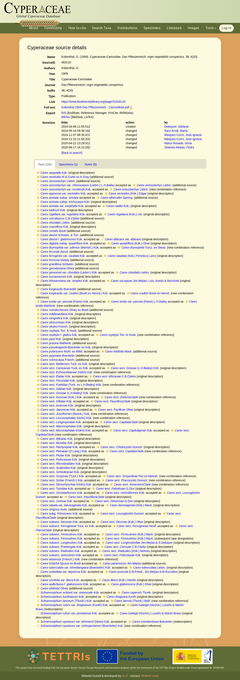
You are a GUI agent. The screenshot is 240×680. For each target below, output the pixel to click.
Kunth (119, 596)
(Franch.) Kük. (58, 559)
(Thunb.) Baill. (130, 600)
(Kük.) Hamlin (116, 580)
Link (52, 101)
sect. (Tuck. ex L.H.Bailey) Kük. (69, 384)
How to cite (77, 28)
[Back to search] (71, 152)
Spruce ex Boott (58, 563)
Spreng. (114, 197)
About (33, 28)
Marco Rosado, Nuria (178, 143)
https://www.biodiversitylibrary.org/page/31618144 (93, 101)
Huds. (52, 509)
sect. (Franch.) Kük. (59, 480)
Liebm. (56, 181)
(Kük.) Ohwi (127, 243)
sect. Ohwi (113, 409)
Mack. (116, 351)
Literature (174, 28)
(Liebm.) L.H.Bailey (75, 185)
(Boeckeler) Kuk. (80, 625)
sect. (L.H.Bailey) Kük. (132, 368)
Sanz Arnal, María (175, 130)
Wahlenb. (54, 343)
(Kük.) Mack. (129, 505)
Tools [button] (210, 28)
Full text (49, 107)
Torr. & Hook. (56, 330)
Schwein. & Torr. (57, 235)
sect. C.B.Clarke (112, 376)
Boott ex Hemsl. (148, 293)
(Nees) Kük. (73, 621)
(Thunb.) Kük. (64, 600)
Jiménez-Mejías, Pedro (179, 147)
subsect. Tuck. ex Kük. (65, 526)
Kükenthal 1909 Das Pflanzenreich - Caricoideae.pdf (95, 107)
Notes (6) (91, 164)
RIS (63, 113)
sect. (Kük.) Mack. (127, 534)
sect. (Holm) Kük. (64, 372)
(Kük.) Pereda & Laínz (129, 255)
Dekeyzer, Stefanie (176, 126)
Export (50, 113)
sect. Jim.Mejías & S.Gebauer (137, 542)
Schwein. (55, 264)
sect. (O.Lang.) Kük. (62, 451)
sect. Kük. (53, 376)
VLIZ (125, 676)
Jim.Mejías (119, 563)
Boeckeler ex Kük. (63, 347)
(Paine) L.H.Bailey (136, 301)
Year (52, 73)
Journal (50, 85)
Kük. (52, 172)
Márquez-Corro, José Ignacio (183, 135)
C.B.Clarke (58, 218)
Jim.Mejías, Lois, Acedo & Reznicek (142, 280)
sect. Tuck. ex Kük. (62, 364)
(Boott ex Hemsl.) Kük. (72, 293)
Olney (55, 268)
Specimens (152, 28)
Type (51, 96)
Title (52, 79)
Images (193, 28)
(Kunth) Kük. (72, 605)
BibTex (65, 117)
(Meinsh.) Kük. (67, 247)
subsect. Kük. (57, 522)
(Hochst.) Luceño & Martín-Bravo (148, 613)
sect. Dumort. (119, 447)
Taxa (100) (45, 164)
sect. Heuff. (134, 526)
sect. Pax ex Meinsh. (130, 476)
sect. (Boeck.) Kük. (63, 413)
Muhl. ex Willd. (59, 351)
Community (53, 28)
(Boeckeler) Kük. (73, 567)
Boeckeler (56, 289)
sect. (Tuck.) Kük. (60, 476)
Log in (226, 28)
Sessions (48, 122)
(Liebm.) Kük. (67, 272)
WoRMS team (150, 676)
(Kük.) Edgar (125, 193)
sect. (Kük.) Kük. (59, 397)
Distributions (127, 28)
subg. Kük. (57, 513)
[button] (38, 172)
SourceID (48, 62)
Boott (51, 231)
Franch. (52, 326)
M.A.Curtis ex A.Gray (62, 177)
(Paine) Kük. (62, 301)
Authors (49, 68)
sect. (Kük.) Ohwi (119, 522)
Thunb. (134, 592)
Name (51, 57)
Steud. (52, 251)
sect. (119, 397)
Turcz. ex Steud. (141, 247)
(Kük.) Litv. (123, 214)
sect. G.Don (112, 488)
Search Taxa (101, 28)
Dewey (53, 260)
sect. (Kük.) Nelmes (123, 551)
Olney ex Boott (62, 310)
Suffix (51, 90)
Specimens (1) (68, 164)
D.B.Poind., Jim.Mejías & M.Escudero (141, 571)
